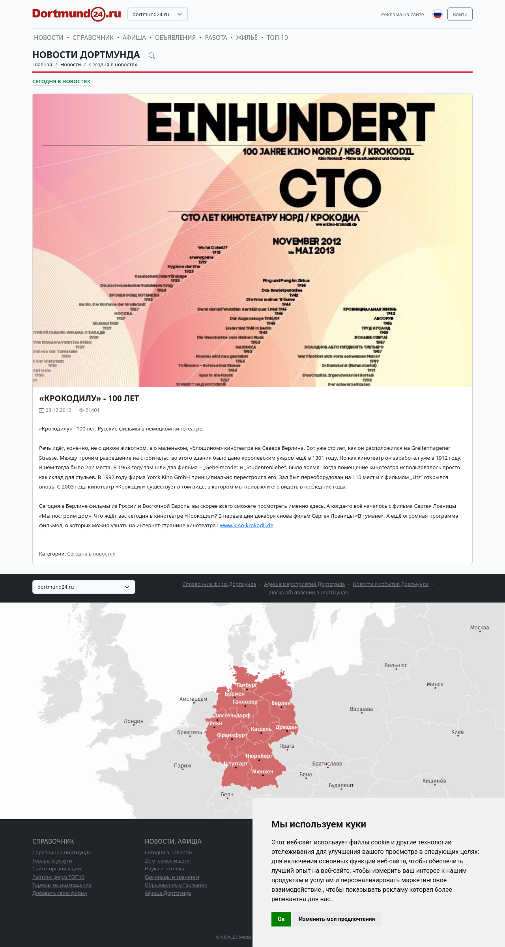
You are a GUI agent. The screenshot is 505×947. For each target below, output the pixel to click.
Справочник (93, 38)
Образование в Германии (176, 884)
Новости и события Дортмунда (390, 584)
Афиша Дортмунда (168, 892)
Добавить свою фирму (59, 892)
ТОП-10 (277, 38)
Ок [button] (281, 919)
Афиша (134, 38)
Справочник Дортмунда (61, 852)
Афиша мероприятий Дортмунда (304, 584)
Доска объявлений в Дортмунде (308, 592)
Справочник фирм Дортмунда (219, 584)
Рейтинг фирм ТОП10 (58, 876)
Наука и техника (164, 868)
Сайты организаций (56, 868)
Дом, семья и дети (167, 860)
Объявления (175, 38)
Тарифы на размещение (62, 884)
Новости (49, 38)
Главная (42, 64)
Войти (460, 14)
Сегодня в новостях (113, 64)
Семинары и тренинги (172, 876)
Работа (216, 38)
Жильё (247, 38)
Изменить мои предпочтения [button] (337, 919)
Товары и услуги (52, 860)
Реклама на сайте (402, 14)
